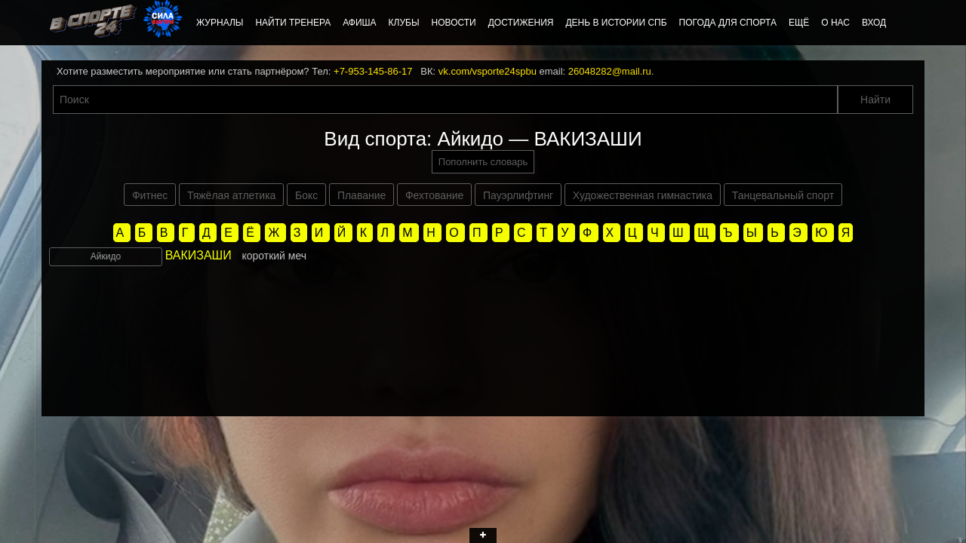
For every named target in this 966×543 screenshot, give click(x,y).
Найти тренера (293, 22)
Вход (874, 22)
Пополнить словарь (483, 161)
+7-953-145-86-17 (373, 71)
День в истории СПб (615, 22)
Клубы (404, 22)
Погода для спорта (728, 22)
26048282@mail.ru (609, 71)
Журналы (219, 22)
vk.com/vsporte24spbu (487, 71)
